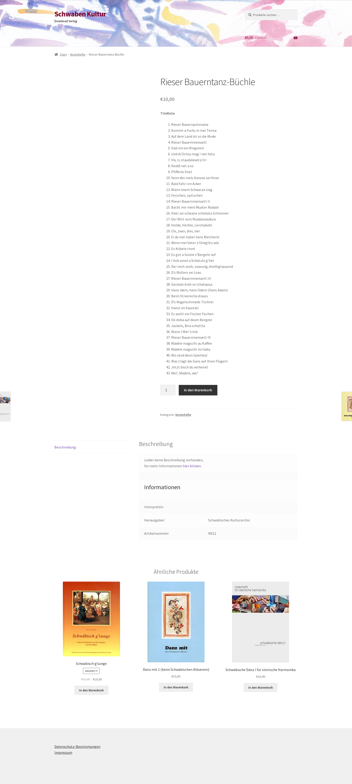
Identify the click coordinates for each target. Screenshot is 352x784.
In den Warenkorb (198, 390)
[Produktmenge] (168, 390)
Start (63, 54)
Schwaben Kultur (80, 14)
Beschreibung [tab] (65, 447)
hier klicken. (192, 466)
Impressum (63, 752)
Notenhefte (77, 54)
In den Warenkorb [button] (91, 690)
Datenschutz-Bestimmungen (77, 746)
